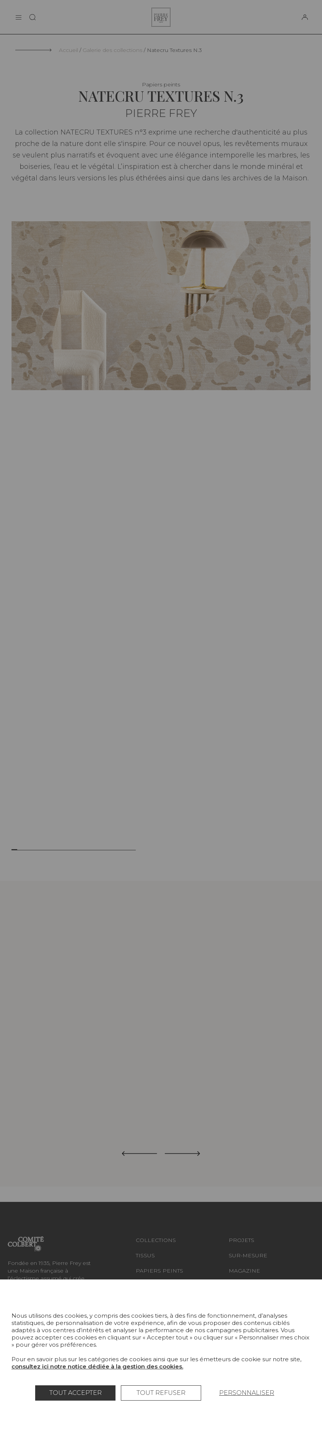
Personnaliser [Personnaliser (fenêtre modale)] (246, 1392)
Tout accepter (75, 1392)
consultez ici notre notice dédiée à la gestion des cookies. (97, 1366)
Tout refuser (161, 1392)
